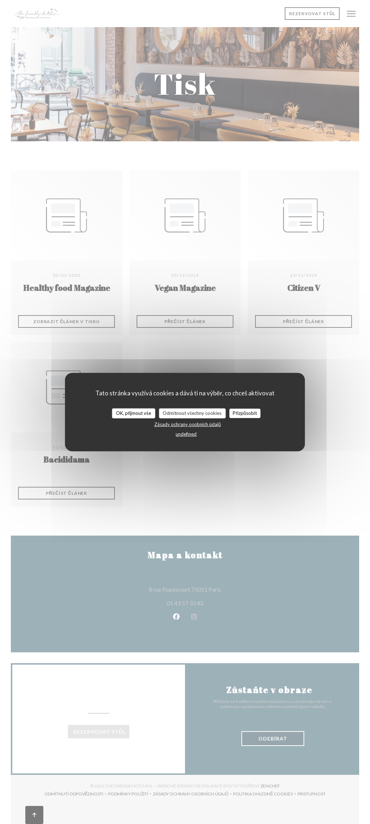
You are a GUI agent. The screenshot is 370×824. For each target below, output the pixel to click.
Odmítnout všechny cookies (192, 413)
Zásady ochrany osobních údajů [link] (187, 424)
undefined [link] (186, 434)
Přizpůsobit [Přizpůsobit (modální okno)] (245, 413)
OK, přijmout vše (133, 413)
